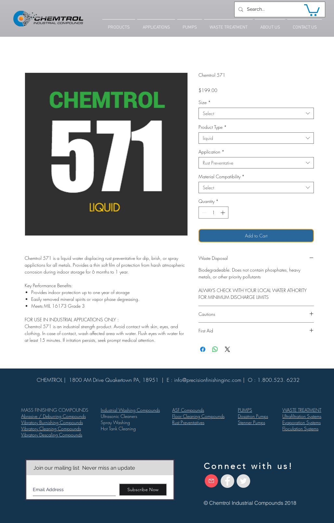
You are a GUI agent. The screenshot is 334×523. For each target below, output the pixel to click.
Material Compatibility (222, 176)
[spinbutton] (213, 212)
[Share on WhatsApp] (215, 349)
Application (212, 151)
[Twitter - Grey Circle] (243, 481)
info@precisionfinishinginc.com (207, 379)
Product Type (213, 127)
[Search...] (279, 9)
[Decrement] (203, 212)
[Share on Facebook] (203, 349)
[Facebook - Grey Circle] (227, 481)
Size (205, 102)
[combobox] (256, 113)
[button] (312, 9)
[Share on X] (227, 349)
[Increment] (223, 212)
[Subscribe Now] (143, 489)
